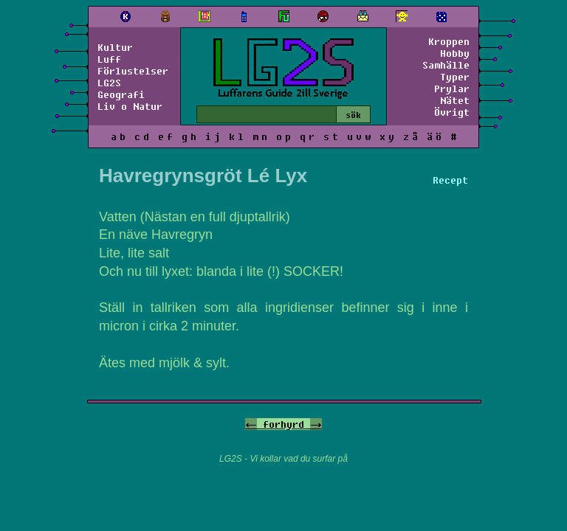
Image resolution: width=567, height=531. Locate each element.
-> (316, 424)
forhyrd (283, 424)
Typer (455, 77)
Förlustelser (132, 71)
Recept (450, 180)
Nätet (455, 100)
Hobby (455, 53)
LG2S (109, 82)
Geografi (121, 94)
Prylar (452, 88)
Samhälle (446, 65)
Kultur (115, 47)
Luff (109, 59)
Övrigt (452, 112)
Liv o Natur (129, 106)
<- (251, 424)
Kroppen (449, 41)
